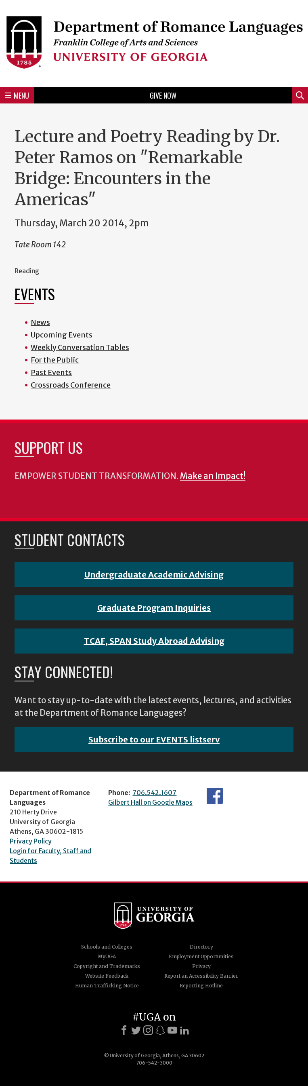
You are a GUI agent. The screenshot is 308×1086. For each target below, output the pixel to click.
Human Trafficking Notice (107, 986)
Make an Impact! (212, 476)
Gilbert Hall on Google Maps (150, 802)
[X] (136, 1030)
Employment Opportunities (201, 956)
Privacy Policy (31, 841)
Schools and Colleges (106, 947)
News (40, 322)
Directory (201, 947)
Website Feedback (106, 976)
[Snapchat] (160, 1030)
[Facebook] (124, 1030)
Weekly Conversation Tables (80, 347)
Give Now (163, 95)
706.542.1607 (154, 793)
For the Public (55, 360)
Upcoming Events (61, 335)
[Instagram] (148, 1030)
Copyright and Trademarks (106, 966)
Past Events (51, 372)
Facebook (215, 796)
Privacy (201, 966)
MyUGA (107, 956)
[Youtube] (172, 1030)
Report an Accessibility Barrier (201, 976)
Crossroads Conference (71, 385)
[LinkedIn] (184, 1030)
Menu (17, 95)
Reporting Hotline (201, 986)
